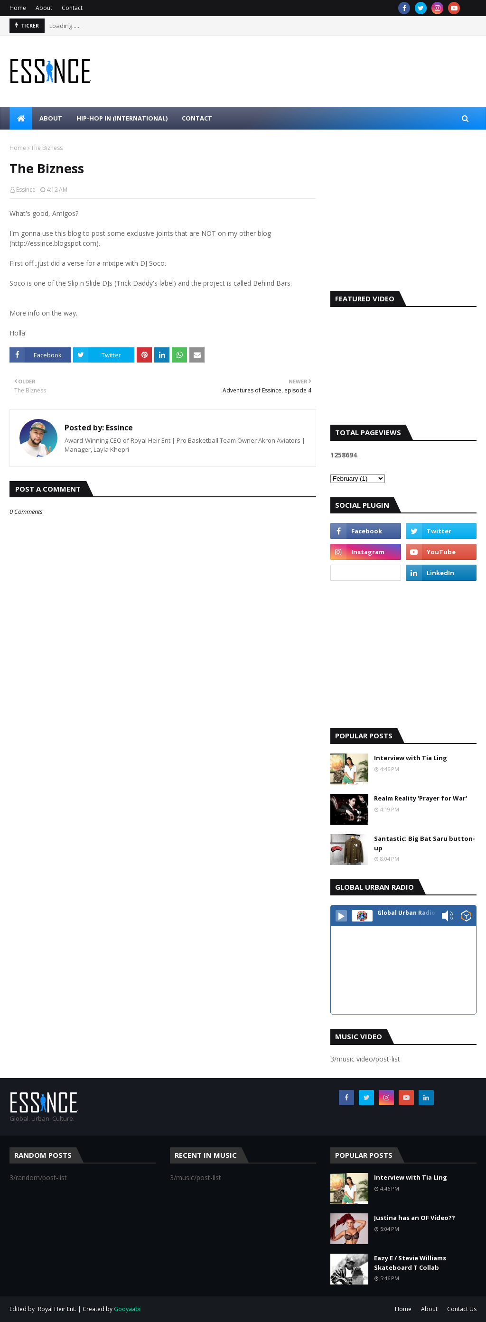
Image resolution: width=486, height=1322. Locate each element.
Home (17, 8)
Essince (26, 190)
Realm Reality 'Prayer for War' (420, 798)
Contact (72, 8)
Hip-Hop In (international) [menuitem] (122, 118)
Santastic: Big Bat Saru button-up (424, 843)
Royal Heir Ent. (57, 1309)
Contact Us (462, 1309)
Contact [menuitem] (197, 118)
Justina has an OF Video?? (414, 1217)
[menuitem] (20, 118)
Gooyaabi (127, 1309)
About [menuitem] (50, 118)
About (44, 8)
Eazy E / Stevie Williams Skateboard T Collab (410, 1263)
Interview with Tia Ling (410, 758)
